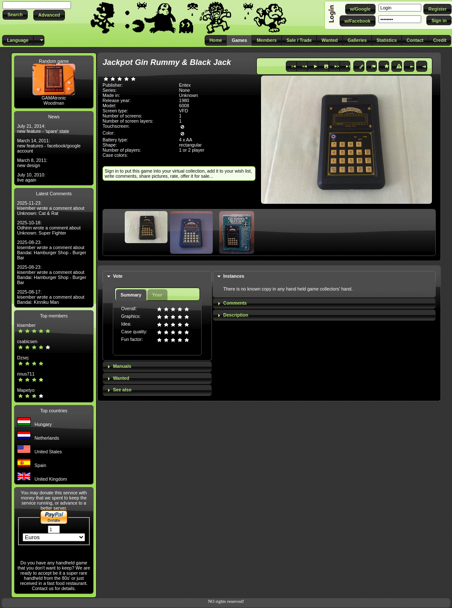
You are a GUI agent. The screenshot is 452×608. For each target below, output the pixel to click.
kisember (26, 325)
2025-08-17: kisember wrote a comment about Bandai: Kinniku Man (51, 297)
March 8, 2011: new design (32, 163)
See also (122, 389)
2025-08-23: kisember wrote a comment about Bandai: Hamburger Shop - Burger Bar (51, 250)
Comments (235, 302)
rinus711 (26, 373)
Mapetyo (26, 390)
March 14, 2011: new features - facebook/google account (49, 145)
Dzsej (23, 357)
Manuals (122, 366)
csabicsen (27, 341)
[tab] (157, 276)
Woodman (54, 103)
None (184, 90)
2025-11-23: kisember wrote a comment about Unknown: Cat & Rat (51, 208)
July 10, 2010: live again (31, 177)
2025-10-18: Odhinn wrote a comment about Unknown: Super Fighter (49, 227)
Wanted (121, 378)
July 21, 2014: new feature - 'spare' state (43, 128)
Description (235, 314)
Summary (130, 294)
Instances (233, 276)
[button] (15, 15)
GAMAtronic (53, 97)
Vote (117, 276)
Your (157, 294)
